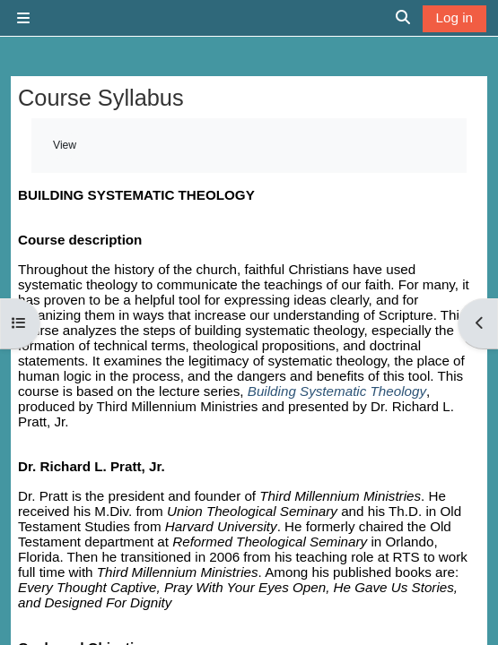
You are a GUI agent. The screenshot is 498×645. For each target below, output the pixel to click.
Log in (454, 17)
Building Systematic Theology (337, 391)
